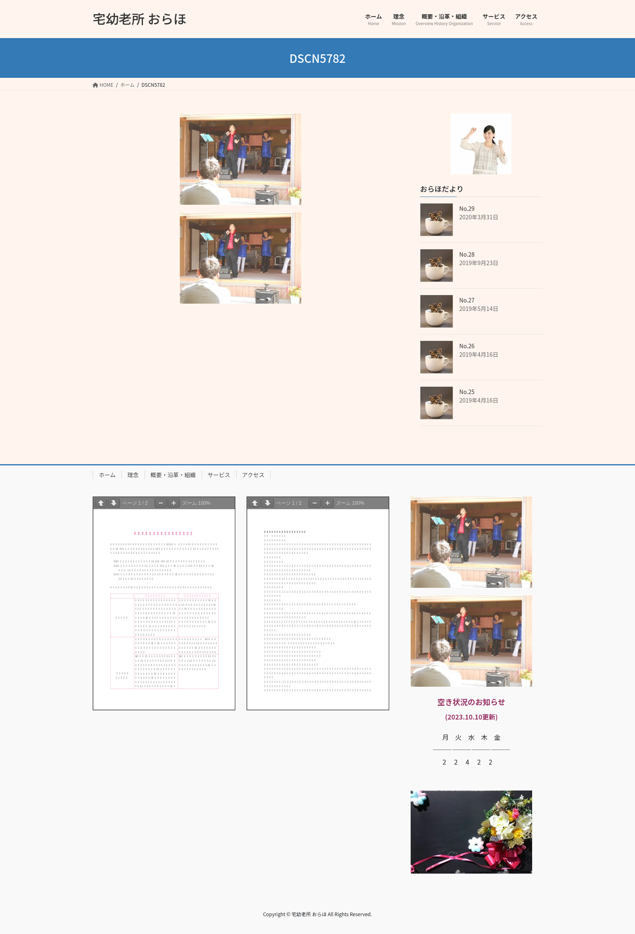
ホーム (107, 475)
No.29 (467, 208)
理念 (133, 475)
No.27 (467, 300)
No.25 (467, 392)
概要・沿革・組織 (173, 475)
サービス (219, 475)
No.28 (467, 254)
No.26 (467, 346)
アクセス (253, 475)
